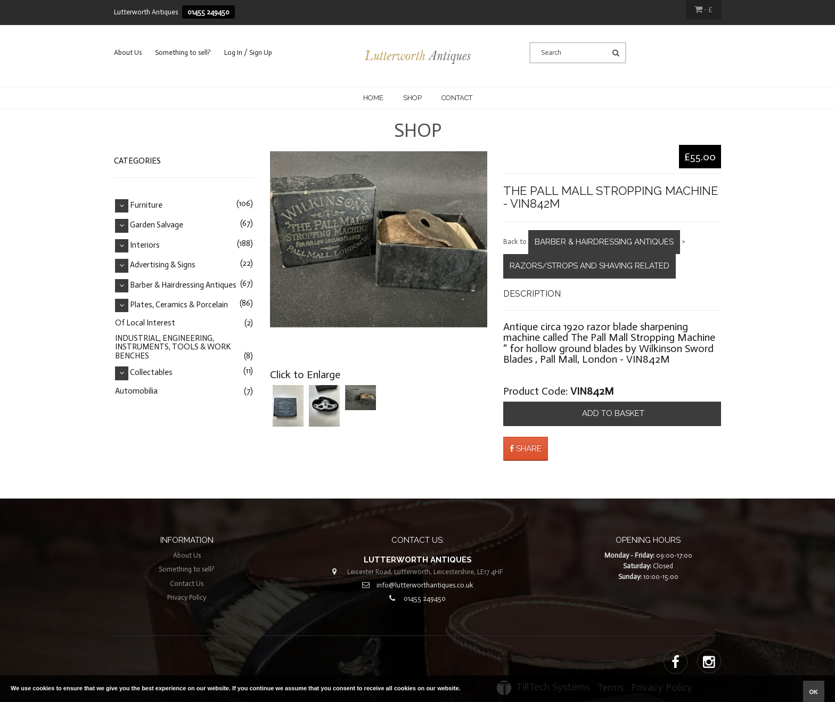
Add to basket (612, 413)
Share (526, 448)
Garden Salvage (156, 225)
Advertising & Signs (162, 265)
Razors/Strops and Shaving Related (589, 266)
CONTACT (456, 98)
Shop (412, 98)
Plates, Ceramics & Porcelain (179, 304)
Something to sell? (183, 52)
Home (373, 98)
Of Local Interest (145, 323)
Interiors (145, 245)
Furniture (146, 205)
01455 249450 (208, 12)
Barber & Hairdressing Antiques (604, 242)
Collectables (151, 373)
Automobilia (136, 391)
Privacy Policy (186, 597)
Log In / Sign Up (248, 52)
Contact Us (186, 583)
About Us (128, 52)
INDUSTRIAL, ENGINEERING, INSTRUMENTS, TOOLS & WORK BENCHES (173, 347)
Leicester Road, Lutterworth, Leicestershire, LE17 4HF (425, 572)
